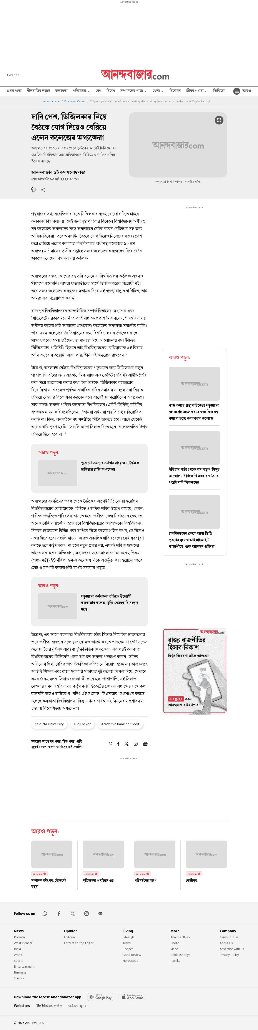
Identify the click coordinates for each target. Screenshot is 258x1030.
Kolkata (19, 937)
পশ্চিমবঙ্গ (81, 91)
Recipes (128, 949)
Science (19, 978)
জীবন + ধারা (197, 91)
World (18, 955)
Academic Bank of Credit (120, 724)
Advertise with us (232, 949)
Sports (18, 961)
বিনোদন (175, 91)
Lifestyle (129, 937)
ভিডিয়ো (219, 91)
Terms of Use (229, 937)
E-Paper (13, 75)
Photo (174, 943)
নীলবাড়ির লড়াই (38, 91)
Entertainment (24, 966)
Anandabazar (51, 101)
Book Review (132, 955)
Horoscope (130, 961)
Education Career (75, 101)
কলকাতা (61, 91)
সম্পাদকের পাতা (133, 91)
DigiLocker (82, 724)
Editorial (69, 937)
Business (20, 972)
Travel (127, 943)
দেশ (98, 91)
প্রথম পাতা (14, 91)
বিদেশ (111, 91)
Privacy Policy (229, 955)
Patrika (175, 961)
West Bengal (23, 943)
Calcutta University (49, 724)
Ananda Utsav (180, 937)
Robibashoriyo (180, 955)
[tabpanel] (194, 672)
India (17, 949)
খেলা (158, 91)
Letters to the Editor (78, 943)
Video (174, 949)
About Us (226, 943)
